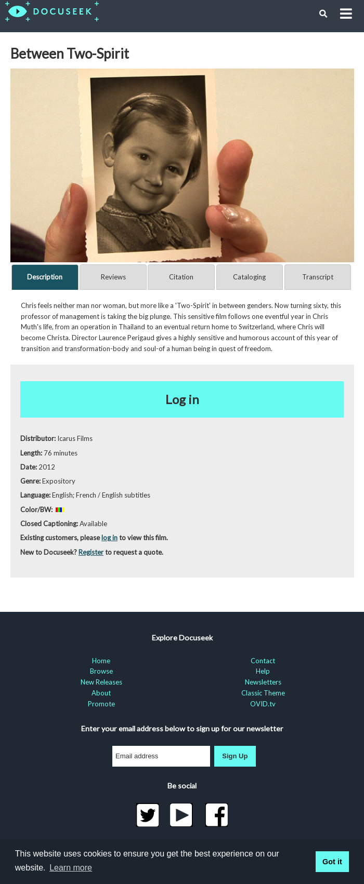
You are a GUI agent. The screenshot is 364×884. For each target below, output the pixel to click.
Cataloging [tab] (249, 277)
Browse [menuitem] (101, 671)
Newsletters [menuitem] (263, 682)
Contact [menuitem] (263, 661)
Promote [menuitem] (101, 704)
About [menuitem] (101, 693)
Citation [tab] (181, 277)
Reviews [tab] (113, 277)
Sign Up (235, 756)
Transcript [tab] (317, 277)
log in (109, 537)
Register (91, 552)
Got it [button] (332, 862)
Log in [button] (182, 399)
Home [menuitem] (101, 661)
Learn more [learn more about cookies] (70, 867)
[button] (323, 14)
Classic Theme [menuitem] (263, 693)
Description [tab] (44, 277)
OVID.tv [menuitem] (263, 704)
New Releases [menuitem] (101, 682)
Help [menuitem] (263, 671)
